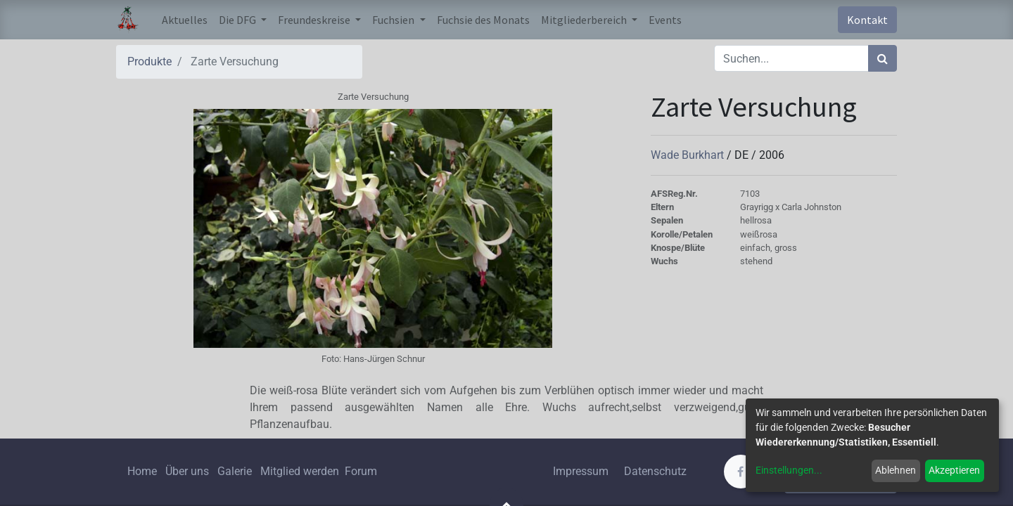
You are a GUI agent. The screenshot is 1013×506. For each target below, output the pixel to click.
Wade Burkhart (689, 155)
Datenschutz (655, 471)
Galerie (234, 471)
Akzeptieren (954, 470)
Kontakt (867, 20)
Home (142, 471)
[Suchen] (882, 58)
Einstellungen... (789, 470)
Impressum (581, 471)
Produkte (149, 61)
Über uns (187, 471)
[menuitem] (184, 20)
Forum (361, 471)
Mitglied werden (301, 471)
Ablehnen (895, 470)
